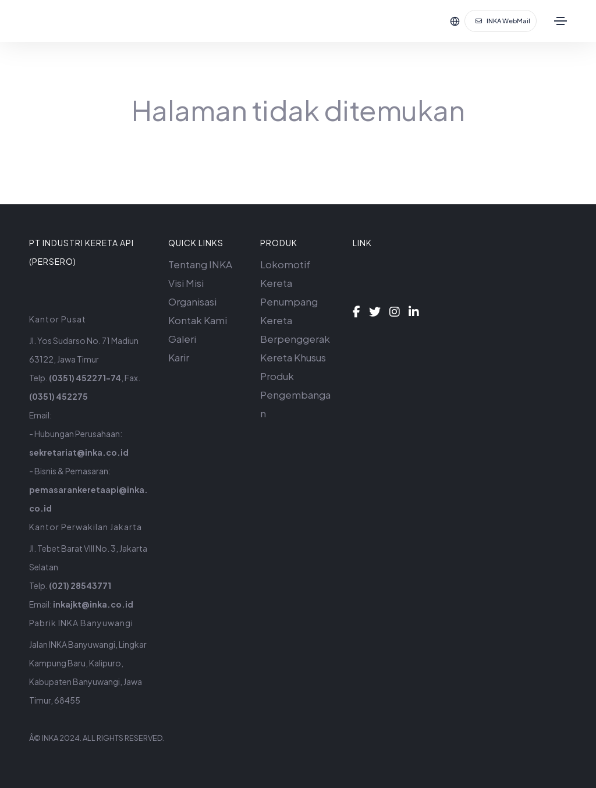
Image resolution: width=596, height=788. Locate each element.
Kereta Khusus (293, 357)
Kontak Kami (197, 320)
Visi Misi (186, 282)
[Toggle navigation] (560, 21)
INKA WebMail (503, 20)
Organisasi (192, 301)
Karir (178, 357)
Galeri (182, 338)
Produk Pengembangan (295, 395)
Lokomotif (285, 264)
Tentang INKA (200, 264)
